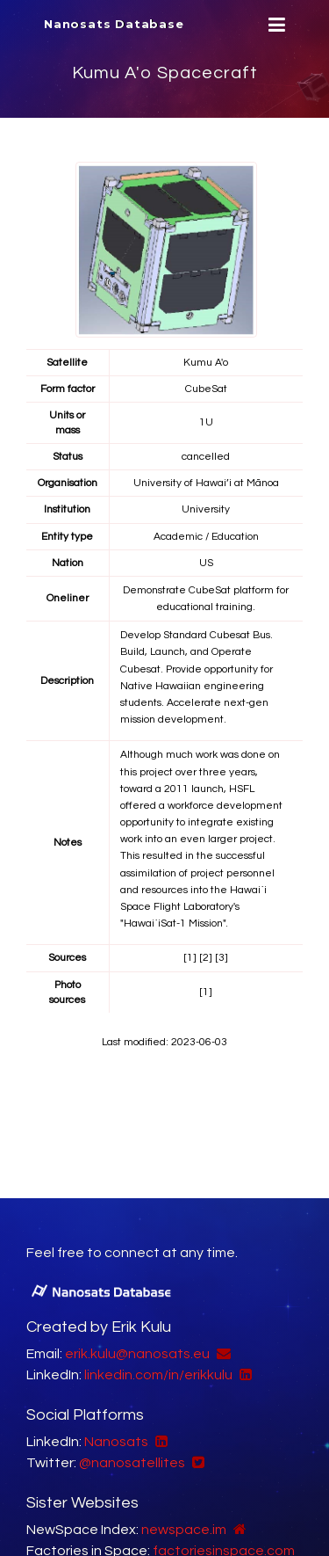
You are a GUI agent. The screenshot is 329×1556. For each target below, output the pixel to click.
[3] (221, 957)
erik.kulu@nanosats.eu (137, 1354)
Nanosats (116, 1442)
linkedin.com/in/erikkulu (158, 1375)
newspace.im (183, 1530)
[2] (205, 957)
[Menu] (275, 25)
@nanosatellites (132, 1463)
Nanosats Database (114, 24)
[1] (190, 957)
